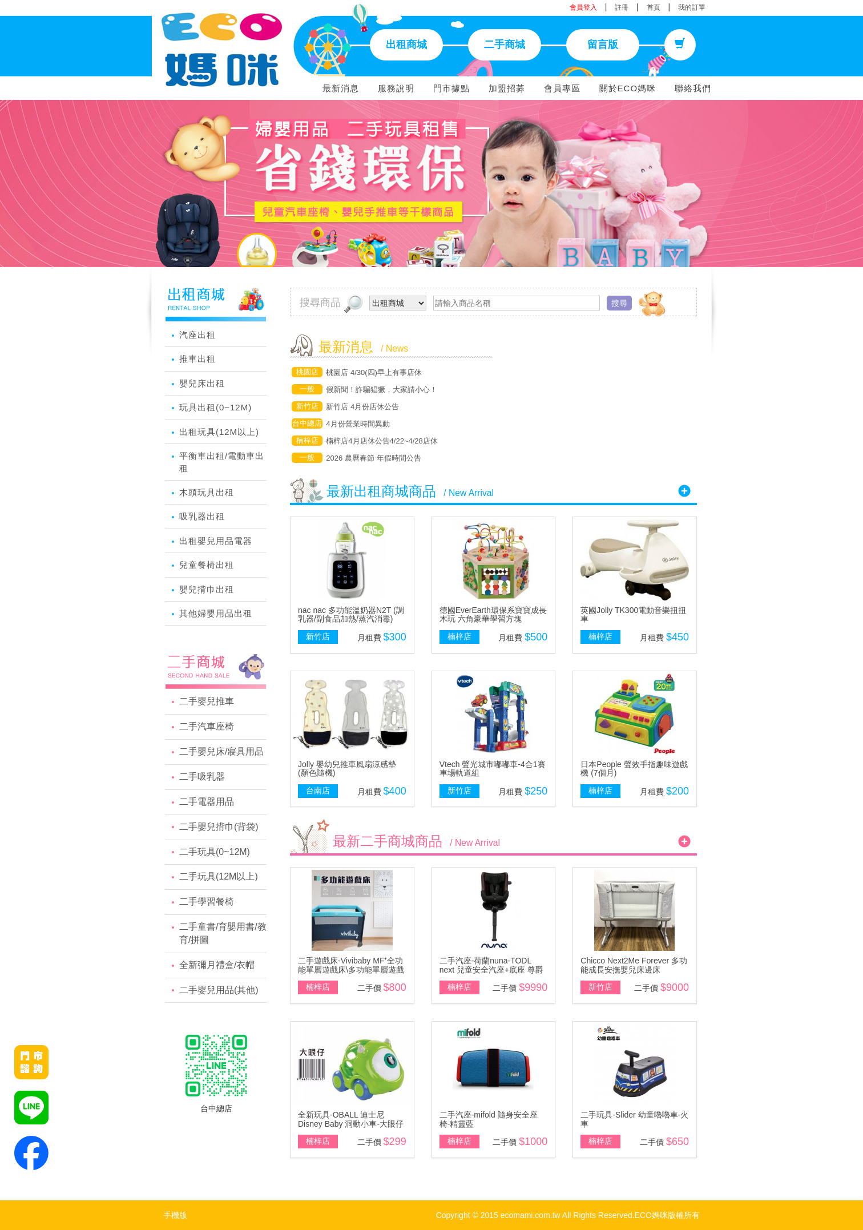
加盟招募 (507, 88)
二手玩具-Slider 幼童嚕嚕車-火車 (634, 1119)
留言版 (602, 44)
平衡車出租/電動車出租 (221, 462)
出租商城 (406, 44)
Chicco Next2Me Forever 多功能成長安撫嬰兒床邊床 (633, 965)
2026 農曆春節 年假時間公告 (373, 458)
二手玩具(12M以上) (218, 876)
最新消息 (340, 88)
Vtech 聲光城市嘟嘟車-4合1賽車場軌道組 (492, 768)
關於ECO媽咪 (627, 88)
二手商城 (504, 44)
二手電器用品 (206, 801)
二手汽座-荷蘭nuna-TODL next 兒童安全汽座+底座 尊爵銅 (491, 969)
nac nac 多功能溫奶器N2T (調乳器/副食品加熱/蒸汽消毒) (351, 614)
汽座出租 (197, 335)
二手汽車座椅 (206, 726)
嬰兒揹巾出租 (206, 589)
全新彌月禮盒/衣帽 (217, 965)
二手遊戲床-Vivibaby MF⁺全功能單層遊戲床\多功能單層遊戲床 (351, 969)
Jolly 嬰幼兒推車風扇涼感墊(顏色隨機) (347, 768)
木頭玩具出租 (206, 492)
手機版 (175, 1215)
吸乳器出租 (202, 516)
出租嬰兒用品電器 (215, 541)
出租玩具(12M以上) (219, 432)
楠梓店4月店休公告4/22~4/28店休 (381, 441)
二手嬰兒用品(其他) (219, 990)
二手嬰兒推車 (206, 701)
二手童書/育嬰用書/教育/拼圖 (223, 933)
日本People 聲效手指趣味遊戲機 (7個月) (633, 768)
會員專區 (562, 88)
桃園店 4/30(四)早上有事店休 (374, 372)
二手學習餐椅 (206, 901)
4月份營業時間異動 (357, 424)
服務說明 (396, 88)
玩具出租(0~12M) (215, 407)
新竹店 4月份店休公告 (362, 406)
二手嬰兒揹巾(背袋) (219, 827)
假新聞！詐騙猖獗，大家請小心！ (381, 389)
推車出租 (197, 359)
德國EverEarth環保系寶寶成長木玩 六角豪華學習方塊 (493, 614)
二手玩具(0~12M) (214, 852)
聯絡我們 (693, 88)
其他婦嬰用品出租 (215, 613)
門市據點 (451, 88)
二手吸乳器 (202, 776)
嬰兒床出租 (202, 383)
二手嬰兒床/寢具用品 (221, 751)
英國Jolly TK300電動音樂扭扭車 (633, 614)
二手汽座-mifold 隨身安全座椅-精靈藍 (488, 1119)
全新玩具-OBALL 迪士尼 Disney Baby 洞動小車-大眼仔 (351, 1119)
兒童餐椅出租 (206, 565)
